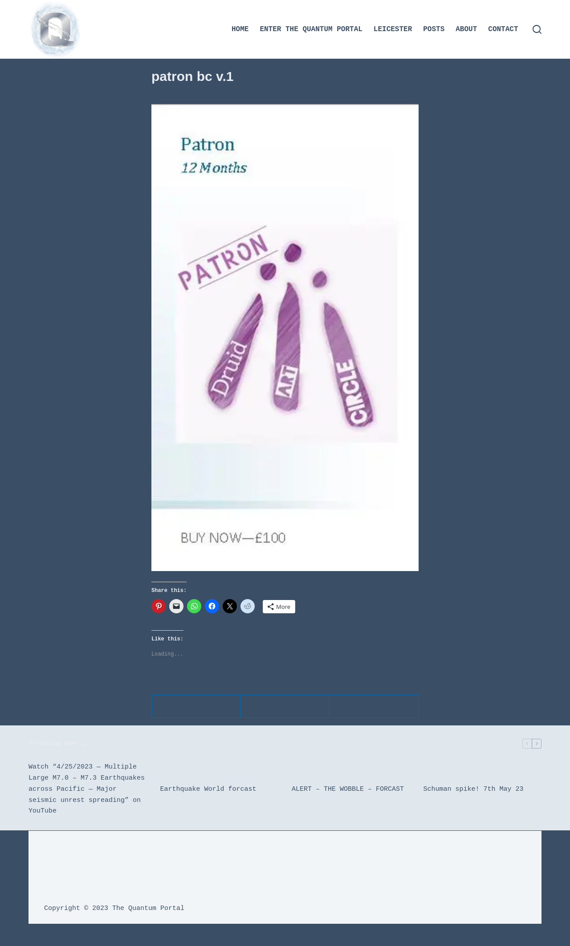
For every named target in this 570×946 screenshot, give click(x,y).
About (466, 29)
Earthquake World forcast (208, 789)
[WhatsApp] (285, 706)
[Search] (537, 29)
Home (240, 29)
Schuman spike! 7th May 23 (473, 789)
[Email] (374, 706)
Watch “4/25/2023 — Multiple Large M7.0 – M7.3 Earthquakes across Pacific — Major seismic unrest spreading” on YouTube (86, 789)
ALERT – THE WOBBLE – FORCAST (348, 789)
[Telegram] (196, 706)
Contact (503, 29)
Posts (433, 29)
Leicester (393, 29)
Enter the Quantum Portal (311, 29)
